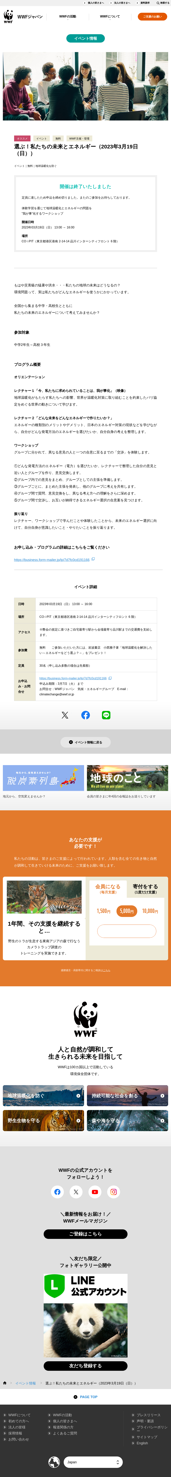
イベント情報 (85, 38)
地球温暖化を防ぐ (45, 1099)
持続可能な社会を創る (129, 1099)
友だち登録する (85, 1365)
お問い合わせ (18, 1439)
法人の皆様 (17, 1427)
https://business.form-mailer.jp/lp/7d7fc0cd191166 (52, 560)
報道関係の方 (63, 1427)
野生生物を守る (45, 1124)
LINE (106, 715)
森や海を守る (129, 1124)
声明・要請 (145, 1421)
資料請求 (145, 3)
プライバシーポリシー (152, 1429)
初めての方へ (18, 1421)
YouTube (94, 1191)
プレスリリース (149, 1415)
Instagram (113, 1191)
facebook (85, 715)
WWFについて (110, 16)
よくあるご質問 (65, 1433)
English (142, 1443)
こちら (106, 970)
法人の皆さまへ (122, 3)
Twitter (65, 715)
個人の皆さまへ (96, 3)
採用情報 (15, 1433)
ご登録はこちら (85, 1233)
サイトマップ (147, 1437)
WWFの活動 (67, 16)
